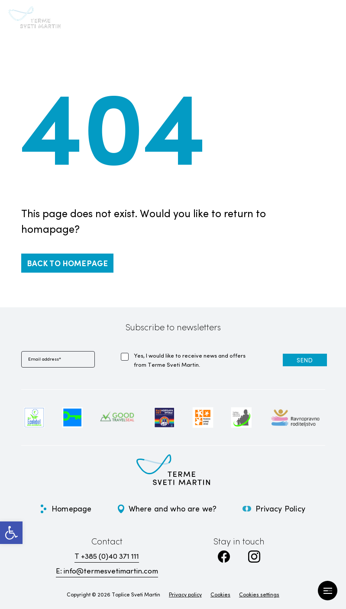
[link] (11, 532)
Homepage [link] (71, 508)
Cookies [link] (220, 594)
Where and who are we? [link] (173, 508)
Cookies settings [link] (259, 594)
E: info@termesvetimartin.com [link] (107, 571)
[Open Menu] (327, 591)
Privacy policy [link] (185, 594)
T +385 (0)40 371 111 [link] (106, 556)
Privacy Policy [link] (280, 508)
